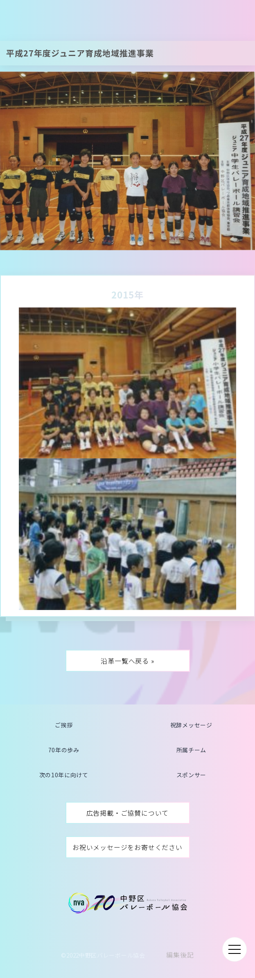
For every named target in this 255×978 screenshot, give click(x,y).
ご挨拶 (64, 725)
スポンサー (191, 775)
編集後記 (180, 955)
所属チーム (191, 750)
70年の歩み (63, 750)
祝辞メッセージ (191, 725)
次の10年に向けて (63, 775)
